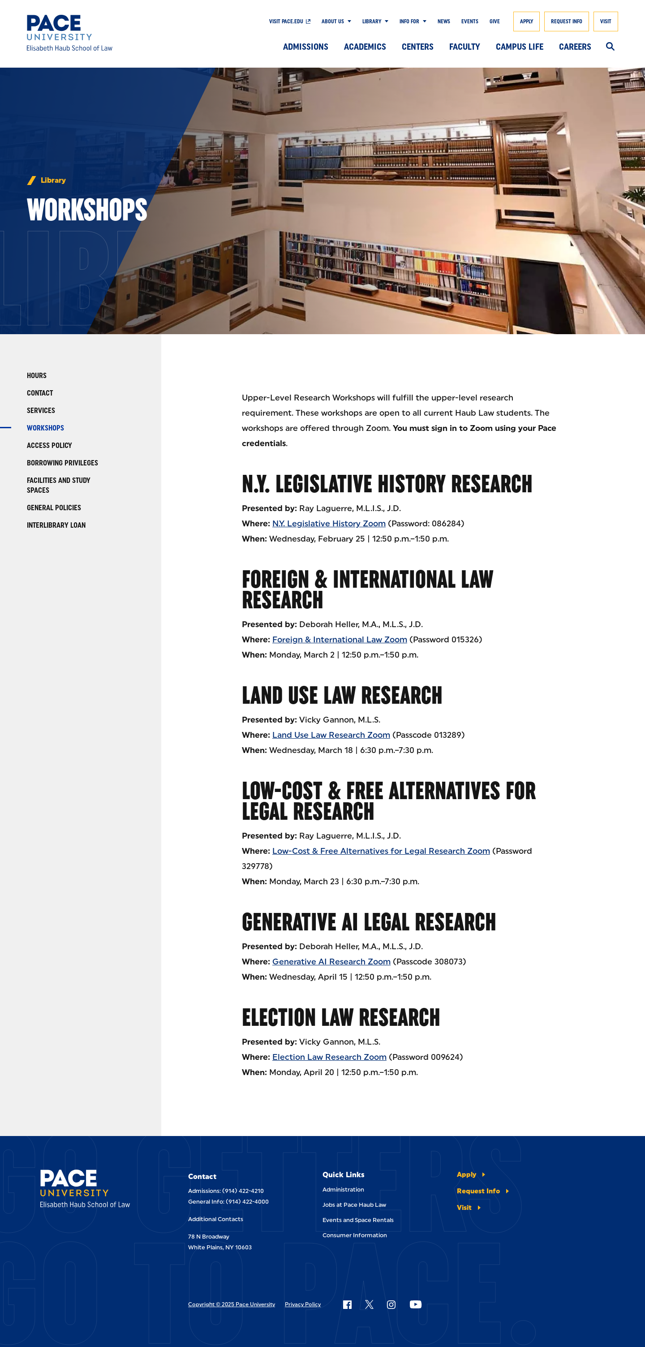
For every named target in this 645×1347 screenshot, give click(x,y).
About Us (333, 21)
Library (371, 21)
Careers (575, 46)
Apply (526, 21)
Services (41, 410)
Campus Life (519, 46)
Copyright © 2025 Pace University (231, 1304)
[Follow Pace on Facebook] (347, 1304)
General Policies (54, 508)
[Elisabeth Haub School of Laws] (94, 1190)
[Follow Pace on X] (369, 1304)
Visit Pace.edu (286, 21)
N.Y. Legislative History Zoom (329, 524)
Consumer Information (354, 1235)
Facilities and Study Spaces (58, 485)
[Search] (610, 47)
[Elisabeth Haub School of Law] (87, 33)
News (444, 21)
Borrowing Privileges (62, 463)
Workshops (45, 428)
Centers (418, 46)
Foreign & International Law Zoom (339, 640)
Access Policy (49, 445)
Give (495, 21)
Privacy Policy (303, 1304)
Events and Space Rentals (358, 1220)
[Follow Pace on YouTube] (415, 1304)
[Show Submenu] (347, 21)
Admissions (305, 46)
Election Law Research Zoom (329, 1057)
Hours (37, 375)
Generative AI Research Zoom (331, 962)
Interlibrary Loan (56, 525)
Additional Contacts (215, 1219)
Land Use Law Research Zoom (331, 735)
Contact (40, 393)
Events (469, 21)
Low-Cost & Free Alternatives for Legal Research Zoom (381, 851)
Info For (409, 21)
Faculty (464, 46)
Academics (365, 46)
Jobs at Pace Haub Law (354, 1204)
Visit (605, 21)
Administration (343, 1189)
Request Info (566, 21)
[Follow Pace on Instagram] (391, 1304)
